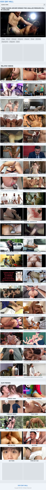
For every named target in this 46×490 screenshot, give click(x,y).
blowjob (14, 39)
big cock (21, 39)
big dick (27, 39)
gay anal (13, 41)
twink (9, 39)
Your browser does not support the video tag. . (23, 24)
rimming (38, 39)
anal (33, 39)
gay (4, 39)
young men (5, 41)
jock (18, 41)
